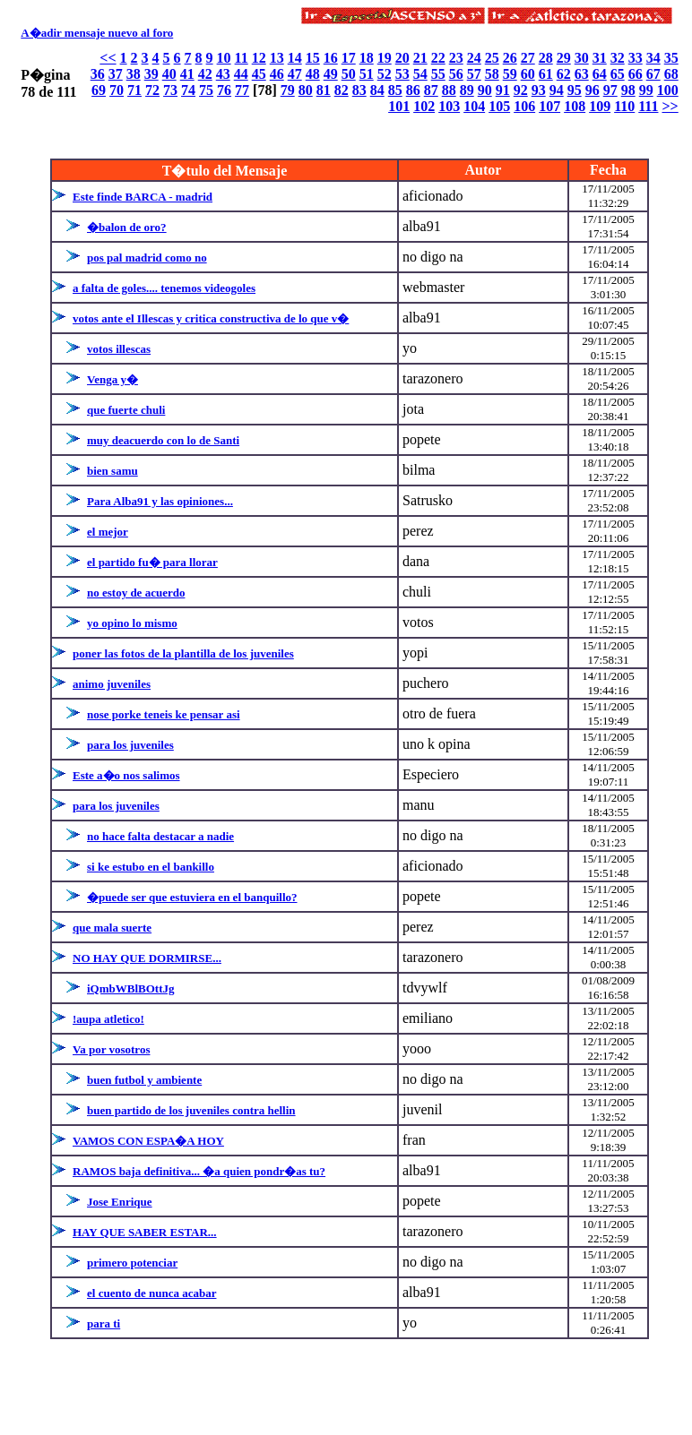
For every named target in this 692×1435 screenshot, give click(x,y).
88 (449, 90)
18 (366, 57)
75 (206, 90)
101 (399, 106)
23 (456, 57)
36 (98, 74)
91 (503, 90)
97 (610, 90)
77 (242, 90)
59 (510, 74)
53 (402, 74)
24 (474, 57)
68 (671, 74)
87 (431, 90)
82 (341, 90)
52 (384, 74)
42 (205, 74)
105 (499, 106)
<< (107, 57)
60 (528, 74)
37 (115, 74)
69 (98, 90)
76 (224, 90)
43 (223, 74)
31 (600, 57)
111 (648, 106)
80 (305, 90)
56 (456, 74)
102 (424, 106)
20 (402, 57)
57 (474, 74)
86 (413, 90)
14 (295, 57)
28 (546, 57)
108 (574, 106)
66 (635, 74)
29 (564, 57)
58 (492, 74)
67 (653, 74)
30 (582, 57)
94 (556, 90)
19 (384, 57)
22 (438, 57)
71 (134, 90)
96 (592, 90)
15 (313, 57)
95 (574, 90)
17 (349, 57)
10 (224, 57)
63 (582, 74)
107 (549, 106)
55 (438, 74)
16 (331, 57)
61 (546, 74)
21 (420, 57)
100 (668, 90)
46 (277, 74)
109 (599, 106)
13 (277, 57)
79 (288, 90)
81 (323, 90)
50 (349, 74)
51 (366, 74)
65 (617, 74)
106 (524, 106)
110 (624, 106)
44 (241, 74)
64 (600, 74)
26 (510, 57)
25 (492, 57)
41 (187, 74)
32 (617, 57)
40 (169, 74)
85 (395, 90)
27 (528, 57)
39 (151, 74)
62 (564, 74)
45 (259, 74)
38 (133, 74)
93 (539, 90)
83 (359, 90)
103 (449, 106)
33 (635, 57)
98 (628, 90)
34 (653, 57)
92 (521, 90)
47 (295, 74)
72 (152, 90)
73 (170, 90)
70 (116, 90)
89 (467, 90)
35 (671, 57)
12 (259, 57)
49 (331, 74)
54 (420, 74)
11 (241, 57)
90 (485, 90)
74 (188, 90)
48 (313, 74)
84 (377, 90)
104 (474, 106)
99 (646, 90)
